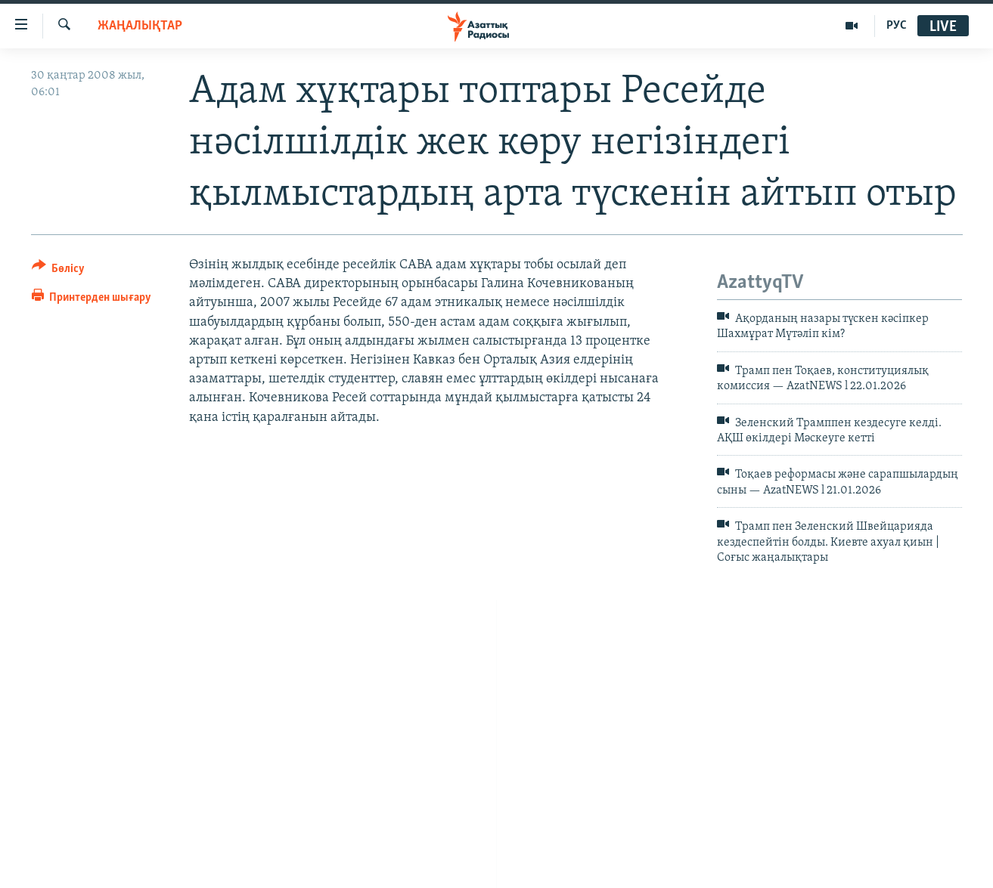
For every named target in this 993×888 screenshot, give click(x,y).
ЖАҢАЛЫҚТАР (140, 26)
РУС (896, 26)
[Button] (58, 270)
